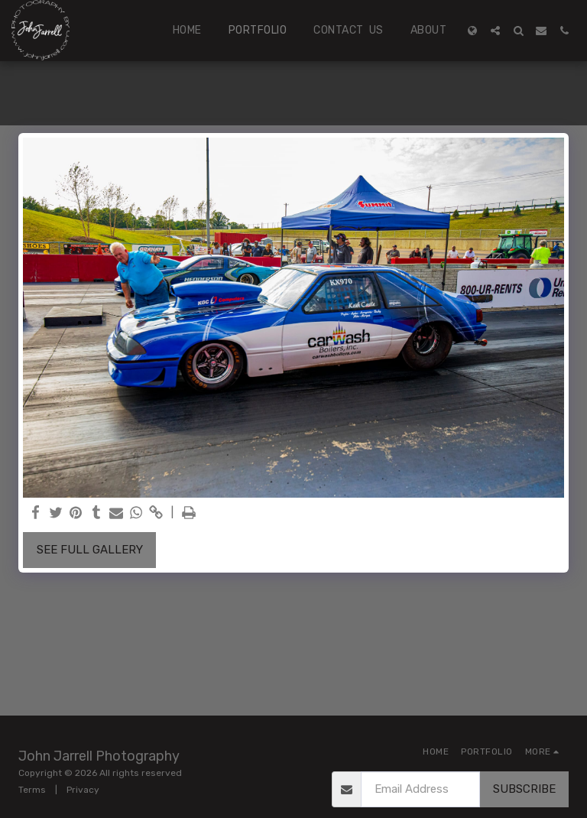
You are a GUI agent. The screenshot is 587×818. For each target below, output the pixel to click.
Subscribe (524, 789)
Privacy (82, 789)
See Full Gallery (90, 550)
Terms (32, 789)
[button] (495, 30)
